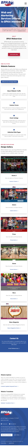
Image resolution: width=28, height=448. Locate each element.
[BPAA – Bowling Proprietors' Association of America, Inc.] (7, 3)
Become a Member (6, 435)
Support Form (22, 30)
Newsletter (12, 424)
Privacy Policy (3, 443)
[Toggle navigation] (25, 3)
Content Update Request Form (9, 386)
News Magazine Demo (13, 328)
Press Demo (13, 240)
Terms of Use (11, 443)
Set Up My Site (14, 54)
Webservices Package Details (9, 81)
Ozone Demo (13, 269)
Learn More (17, 435)
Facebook (4, 424)
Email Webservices (13, 348)
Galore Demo (13, 210)
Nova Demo (13, 298)
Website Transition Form (7, 403)
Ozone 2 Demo (13, 181)
